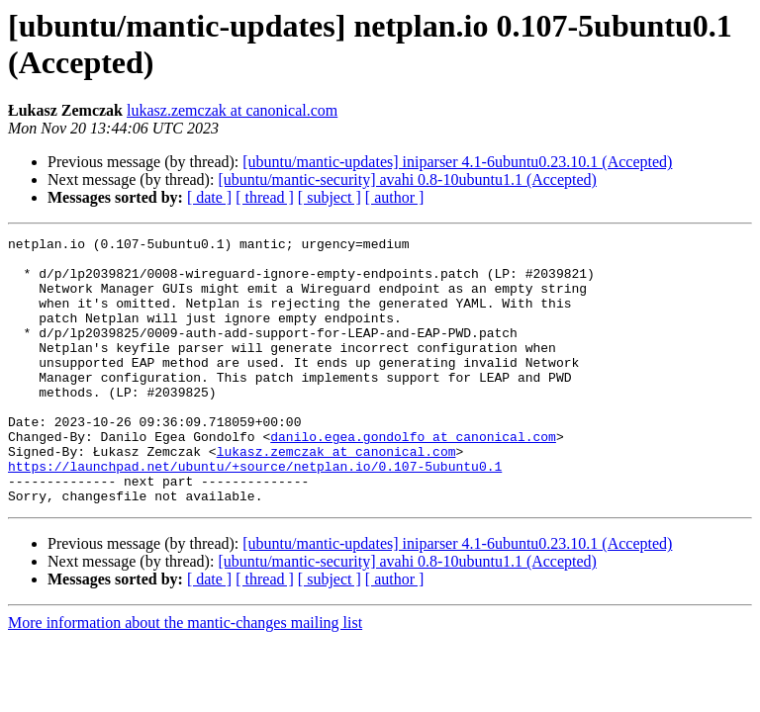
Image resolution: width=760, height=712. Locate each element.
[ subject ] (329, 197)
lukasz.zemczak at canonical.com (232, 110)
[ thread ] (265, 197)
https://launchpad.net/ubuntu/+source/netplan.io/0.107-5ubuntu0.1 (255, 513)
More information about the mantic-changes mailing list (185, 676)
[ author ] (395, 197)
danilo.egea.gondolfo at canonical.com (413, 478)
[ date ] (209, 197)
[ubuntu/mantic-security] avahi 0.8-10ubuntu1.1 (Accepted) (407, 179)
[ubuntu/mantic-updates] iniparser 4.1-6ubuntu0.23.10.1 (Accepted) (457, 161)
